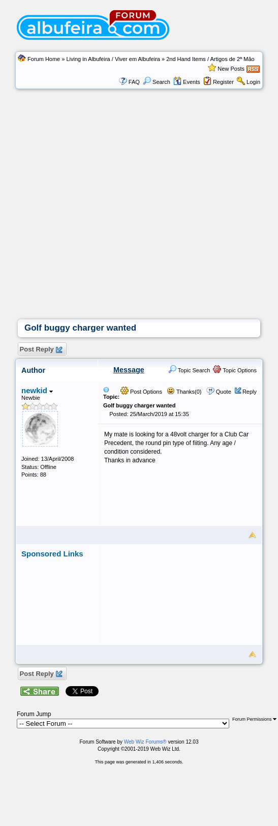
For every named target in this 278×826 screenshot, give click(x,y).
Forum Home (43, 59)
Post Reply (41, 349)
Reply (249, 392)
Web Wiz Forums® (145, 742)
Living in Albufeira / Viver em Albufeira (113, 59)
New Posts (231, 69)
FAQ (134, 82)
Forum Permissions (254, 719)
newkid (37, 390)
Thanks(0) (184, 392)
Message (128, 370)
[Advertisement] (95, 219)
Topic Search (189, 370)
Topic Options (235, 370)
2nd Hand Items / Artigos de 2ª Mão (210, 59)
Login (253, 82)
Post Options (141, 392)
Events (186, 82)
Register (223, 82)
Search (156, 82)
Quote (223, 392)
